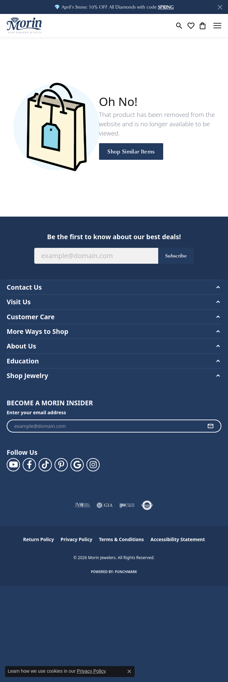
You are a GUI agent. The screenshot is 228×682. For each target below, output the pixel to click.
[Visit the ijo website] (126, 505)
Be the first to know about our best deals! (114, 237)
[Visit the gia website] (105, 505)
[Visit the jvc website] (82, 505)
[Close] (220, 7)
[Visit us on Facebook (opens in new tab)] (29, 464)
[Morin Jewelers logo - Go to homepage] (24, 25)
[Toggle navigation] (217, 25)
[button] (166, 7)
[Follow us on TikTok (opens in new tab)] (45, 464)
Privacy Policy (76, 539)
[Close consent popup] (129, 671)
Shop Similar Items (131, 151)
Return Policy (38, 539)
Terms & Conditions (121, 539)
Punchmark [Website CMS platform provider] (126, 571)
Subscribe (176, 255)
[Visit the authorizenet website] (147, 505)
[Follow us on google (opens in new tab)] (77, 464)
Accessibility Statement (178, 539)
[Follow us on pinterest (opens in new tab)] (61, 464)
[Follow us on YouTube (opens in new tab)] (13, 464)
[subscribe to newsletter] (210, 426)
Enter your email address (36, 412)
